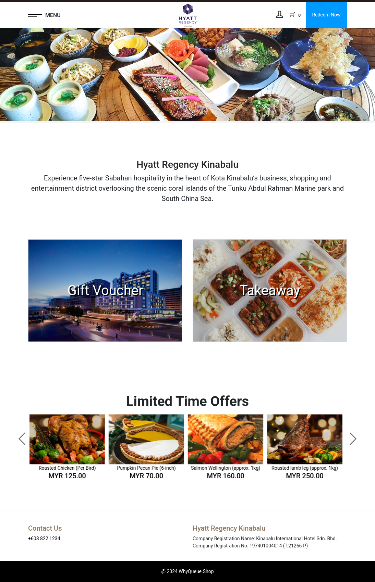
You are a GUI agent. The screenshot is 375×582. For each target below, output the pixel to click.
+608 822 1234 (44, 538)
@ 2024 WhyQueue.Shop (187, 571)
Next (349, 435)
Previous (18, 435)
